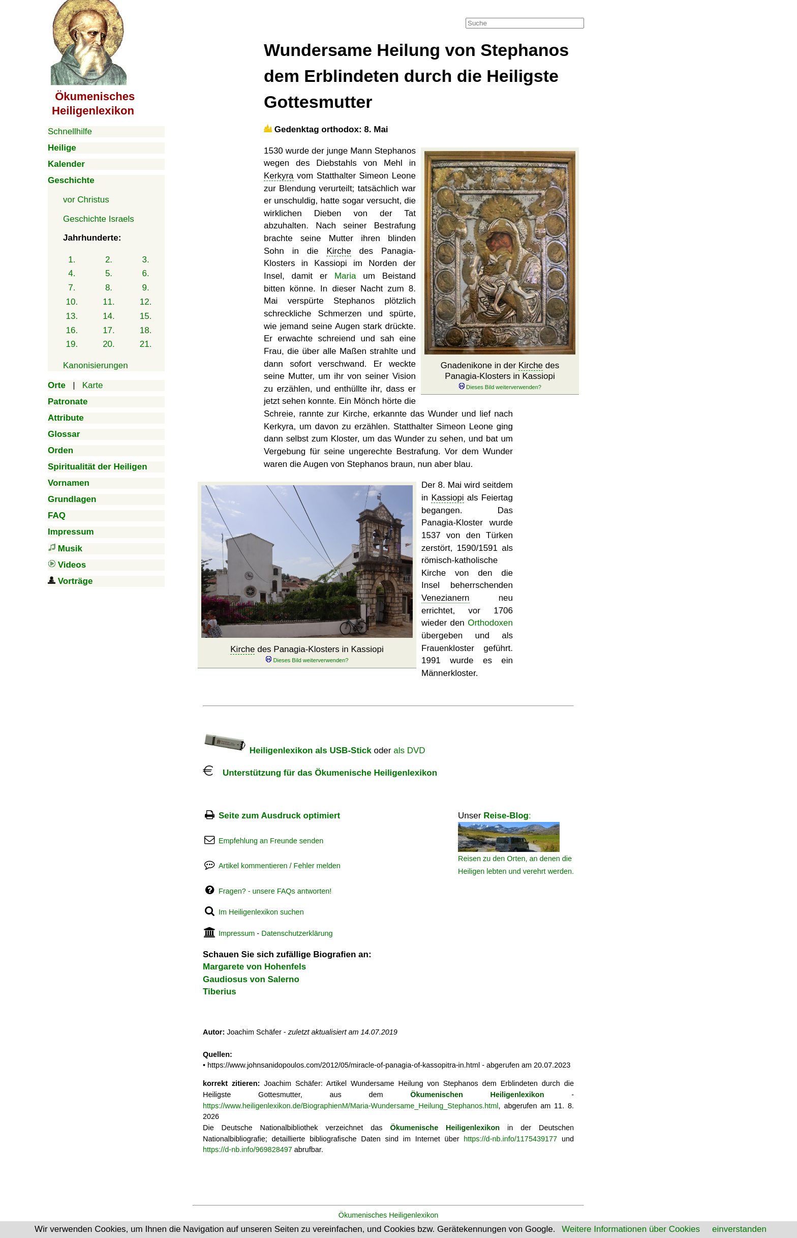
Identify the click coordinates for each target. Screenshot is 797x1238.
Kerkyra (279, 176)
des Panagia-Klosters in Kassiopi (306, 654)
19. (72, 344)
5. (108, 273)
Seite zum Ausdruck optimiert (279, 815)
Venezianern (445, 598)
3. (145, 259)
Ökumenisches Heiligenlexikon (389, 1215)
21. (146, 344)
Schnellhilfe (70, 131)
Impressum (237, 933)
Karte (92, 385)
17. (109, 330)
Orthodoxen (490, 623)
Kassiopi (447, 498)
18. (146, 330)
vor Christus (86, 199)
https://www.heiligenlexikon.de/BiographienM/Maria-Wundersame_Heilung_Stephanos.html (351, 1106)
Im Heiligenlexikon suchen (261, 912)
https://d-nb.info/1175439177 (510, 1139)
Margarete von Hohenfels (254, 966)
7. (71, 287)
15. (146, 316)
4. (71, 273)
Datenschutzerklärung (296, 933)
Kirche (530, 365)
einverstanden (739, 1229)
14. (109, 316)
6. (145, 273)
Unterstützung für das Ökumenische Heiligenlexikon (320, 773)
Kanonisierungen (95, 365)
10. (72, 302)
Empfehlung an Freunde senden (271, 841)
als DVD (409, 750)
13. (72, 316)
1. (71, 259)
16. (72, 330)
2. (108, 259)
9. (145, 287)
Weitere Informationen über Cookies (631, 1229)
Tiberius (219, 991)
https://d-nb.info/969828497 (247, 1149)
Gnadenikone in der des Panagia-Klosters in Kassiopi (500, 376)
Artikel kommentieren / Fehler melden (280, 866)
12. (146, 302)
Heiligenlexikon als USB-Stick (287, 750)
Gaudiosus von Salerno (251, 979)
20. (109, 344)
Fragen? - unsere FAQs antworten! (275, 891)
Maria (345, 276)
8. (108, 287)
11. (109, 302)
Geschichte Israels (98, 219)
